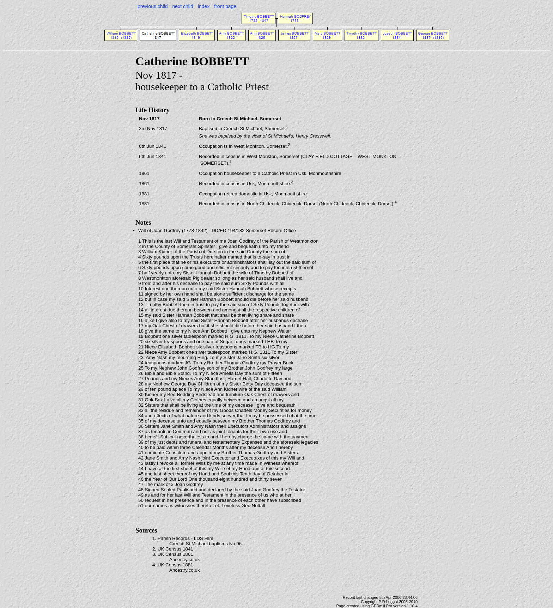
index (203, 6)
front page (225, 6)
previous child (153, 6)
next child (182, 6)
